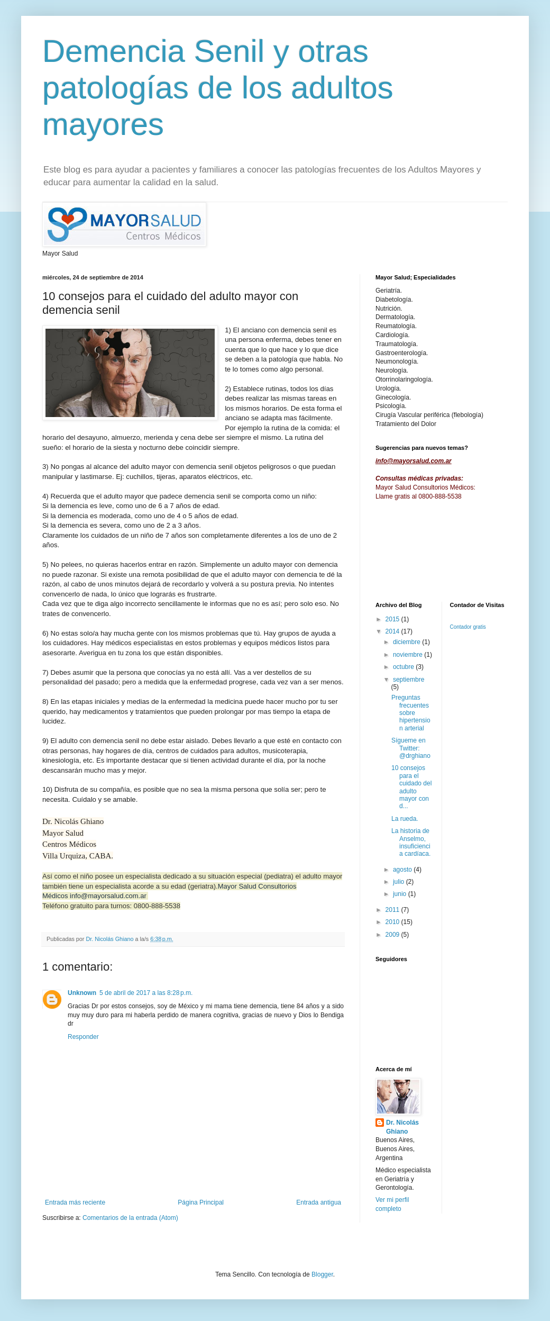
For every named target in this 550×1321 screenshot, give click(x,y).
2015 (393, 619)
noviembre (408, 654)
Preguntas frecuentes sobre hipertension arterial (410, 713)
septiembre (408, 679)
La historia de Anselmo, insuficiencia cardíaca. (410, 842)
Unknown (82, 993)
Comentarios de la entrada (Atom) (130, 1218)
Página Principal (201, 1202)
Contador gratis (468, 627)
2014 (393, 631)
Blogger (322, 1274)
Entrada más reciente (75, 1202)
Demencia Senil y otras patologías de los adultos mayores (217, 87)
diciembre (407, 642)
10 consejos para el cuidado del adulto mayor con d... (411, 787)
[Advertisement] (408, 550)
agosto (403, 869)
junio (400, 894)
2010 (393, 922)
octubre (404, 667)
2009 (393, 934)
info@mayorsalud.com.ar (108, 896)
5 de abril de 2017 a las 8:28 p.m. (145, 993)
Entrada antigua (318, 1202)
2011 (393, 909)
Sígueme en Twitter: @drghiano (410, 748)
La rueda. (404, 818)
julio (399, 881)
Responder (83, 1036)
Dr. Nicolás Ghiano (402, 1127)
